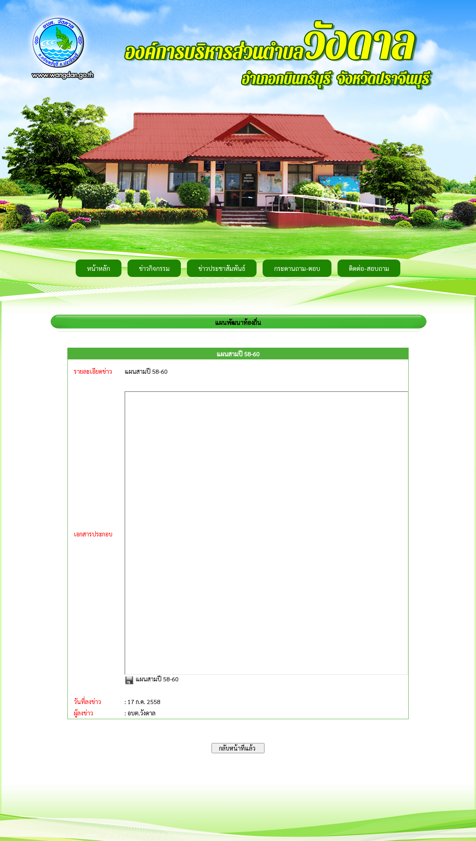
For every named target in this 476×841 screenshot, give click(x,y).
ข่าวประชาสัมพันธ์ (221, 268)
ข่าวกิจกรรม (154, 268)
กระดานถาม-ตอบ (297, 268)
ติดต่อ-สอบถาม (369, 268)
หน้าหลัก (98, 268)
